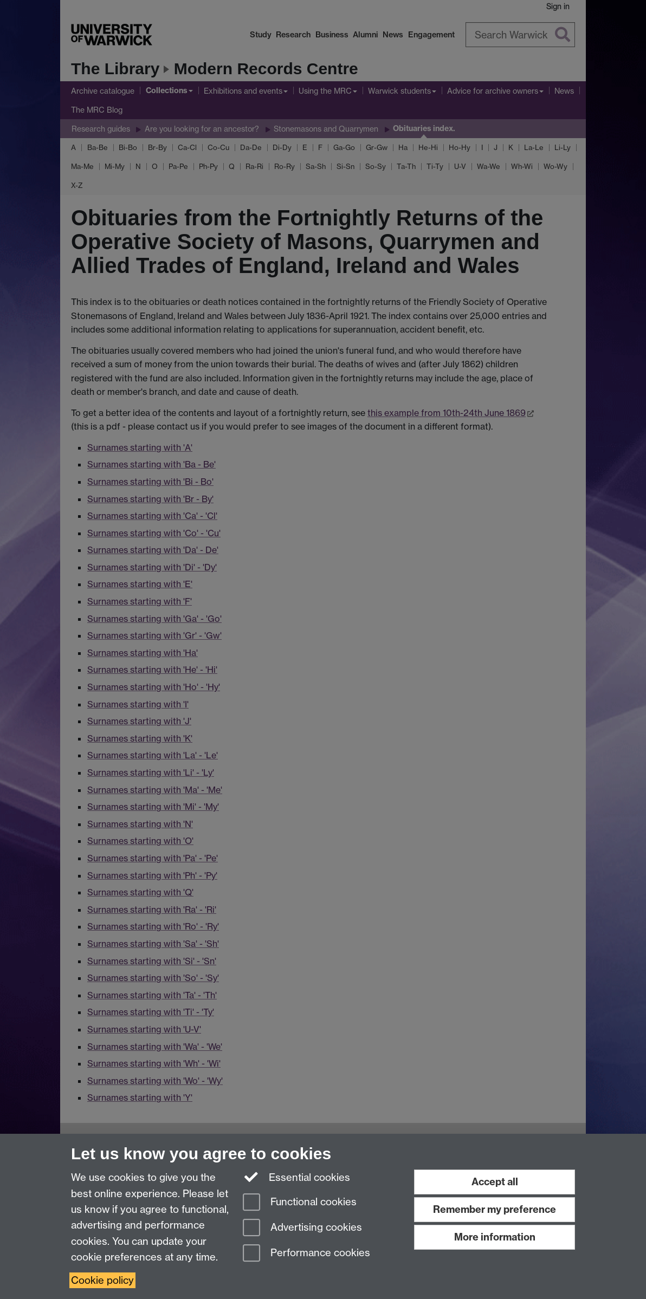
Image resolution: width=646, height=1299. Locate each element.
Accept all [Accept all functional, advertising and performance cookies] (494, 1181)
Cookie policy (102, 1280)
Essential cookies (297, 1177)
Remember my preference (494, 1209)
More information (494, 1237)
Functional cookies (300, 1203)
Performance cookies (306, 1254)
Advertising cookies (302, 1228)
